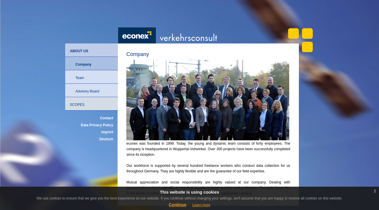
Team (79, 78)
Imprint (107, 132)
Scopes (77, 105)
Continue (178, 204)
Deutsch (106, 139)
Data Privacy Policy (97, 125)
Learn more (201, 205)
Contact (106, 118)
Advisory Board (87, 91)
